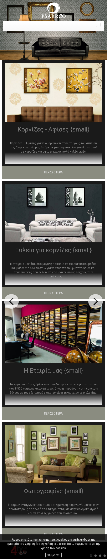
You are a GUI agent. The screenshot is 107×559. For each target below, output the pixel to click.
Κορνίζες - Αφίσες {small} (54, 129)
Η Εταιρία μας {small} (53, 370)
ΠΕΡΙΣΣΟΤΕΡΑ (53, 172)
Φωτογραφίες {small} (53, 491)
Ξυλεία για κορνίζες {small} (53, 250)
